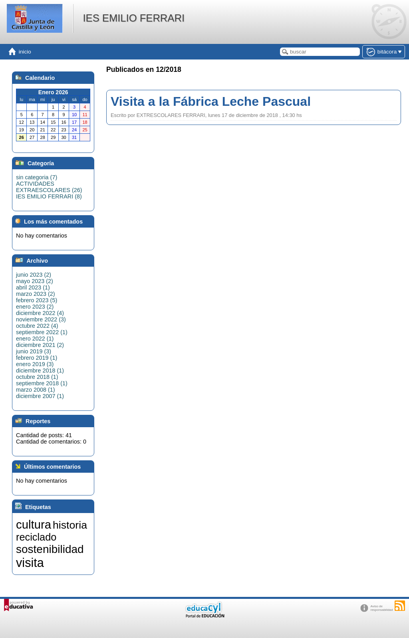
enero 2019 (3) (35, 364)
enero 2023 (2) (35, 306)
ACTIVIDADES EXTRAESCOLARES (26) (49, 186)
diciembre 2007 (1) (40, 396)
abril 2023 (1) (33, 287)
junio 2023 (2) (33, 274)
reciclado (36, 537)
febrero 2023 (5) (36, 300)
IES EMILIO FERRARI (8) (49, 196)
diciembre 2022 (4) (40, 313)
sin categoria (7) (36, 177)
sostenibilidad (50, 549)
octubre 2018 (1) (37, 377)
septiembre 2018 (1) (42, 383)
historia (70, 525)
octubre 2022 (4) (37, 326)
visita (30, 562)
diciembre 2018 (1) (40, 370)
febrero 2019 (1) (36, 358)
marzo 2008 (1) (35, 389)
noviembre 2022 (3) (41, 319)
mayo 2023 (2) (34, 281)
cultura (33, 524)
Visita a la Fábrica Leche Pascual (211, 101)
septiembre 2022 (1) (42, 332)
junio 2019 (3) (33, 351)
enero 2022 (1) (35, 338)
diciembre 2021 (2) (40, 345)
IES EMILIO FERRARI (134, 18)
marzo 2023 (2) (35, 294)
